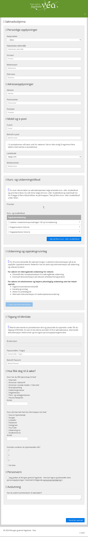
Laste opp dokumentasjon (19, 304)
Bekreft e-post (13, 134)
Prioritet (10, 204)
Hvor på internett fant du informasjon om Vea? (27, 412)
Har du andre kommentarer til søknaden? (24, 493)
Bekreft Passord (14, 360)
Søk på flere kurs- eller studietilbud (64, 239)
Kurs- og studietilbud (16, 213)
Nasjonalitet (12, 36)
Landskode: (11, 153)
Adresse (10, 90)
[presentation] (67, 512)
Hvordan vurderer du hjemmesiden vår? (23, 447)
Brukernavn (12, 341)
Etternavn (11, 74)
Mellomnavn (12, 64)
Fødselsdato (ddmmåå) (16, 46)
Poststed (10, 109)
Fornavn (10, 55)
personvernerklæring (52, 480)
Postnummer (12, 99)
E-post (9, 125)
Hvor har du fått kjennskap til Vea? (21, 377)
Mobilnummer (13, 163)
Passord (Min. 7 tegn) (16, 350)
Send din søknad (75, 521)
